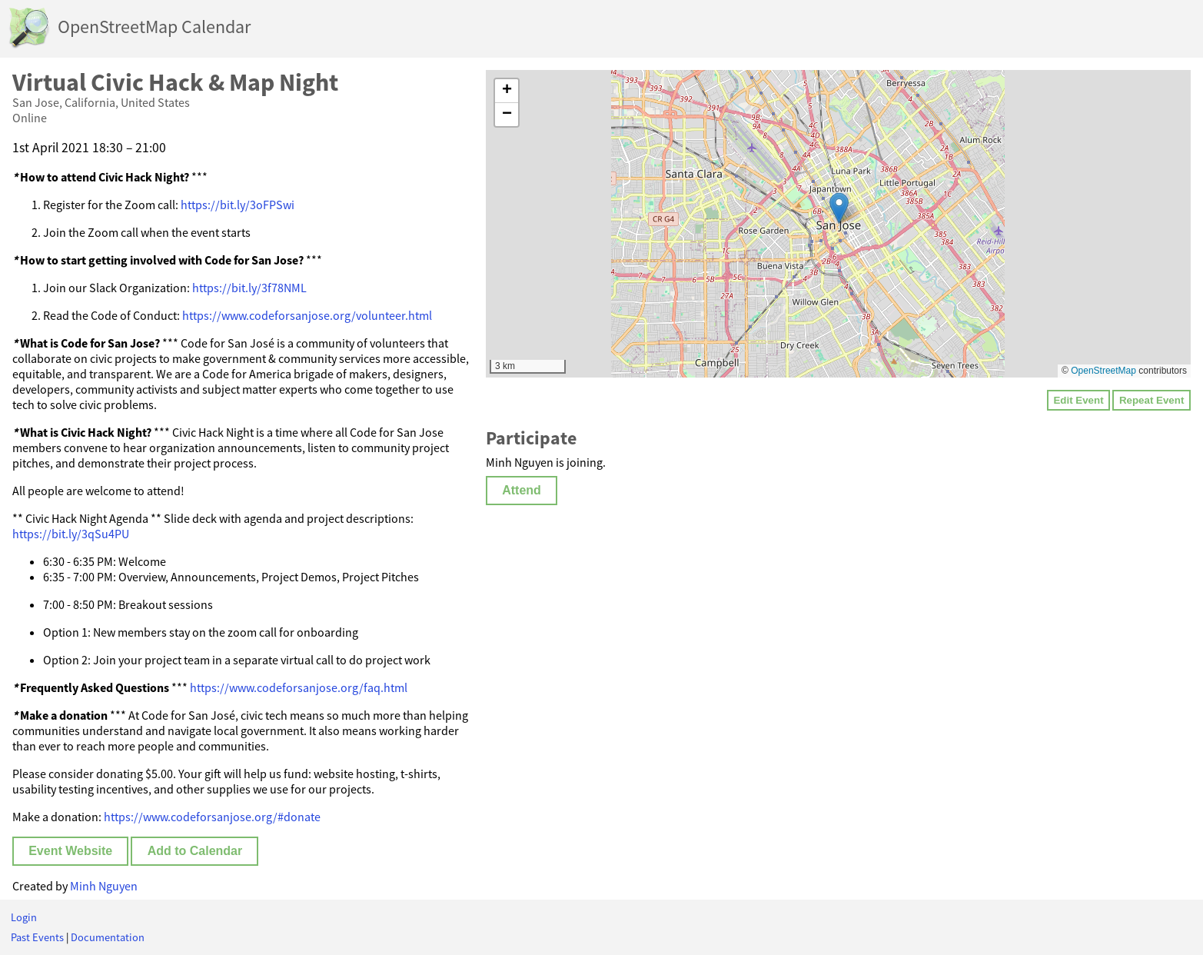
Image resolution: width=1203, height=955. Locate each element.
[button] (839, 208)
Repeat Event (1151, 400)
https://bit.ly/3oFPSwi (237, 204)
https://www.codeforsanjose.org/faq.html (298, 687)
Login (24, 917)
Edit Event (1078, 400)
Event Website (70, 850)
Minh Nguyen (104, 885)
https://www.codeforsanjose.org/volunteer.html (307, 315)
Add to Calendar (195, 850)
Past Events (37, 937)
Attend (521, 490)
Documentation (108, 937)
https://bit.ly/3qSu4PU (70, 533)
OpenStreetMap (1103, 370)
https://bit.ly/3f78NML (249, 287)
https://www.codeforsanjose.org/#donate (212, 816)
